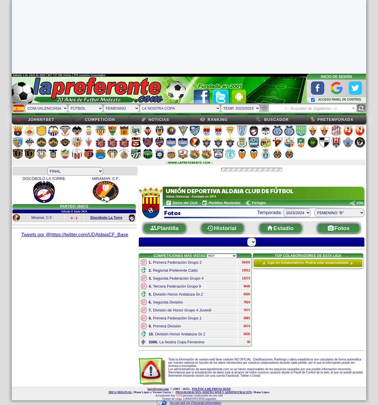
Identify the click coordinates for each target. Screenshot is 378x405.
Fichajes (259, 203)
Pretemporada (335, 119)
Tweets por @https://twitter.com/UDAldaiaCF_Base (74, 234)
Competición (100, 119)
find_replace (361, 108)
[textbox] (312, 108)
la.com (158, 389)
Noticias (159, 119)
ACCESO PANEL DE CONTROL (339, 99)
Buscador (276, 119)
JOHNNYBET (41, 119)
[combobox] (312, 108)
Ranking (218, 119)
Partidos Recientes (225, 203)
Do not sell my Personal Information (189, 402)
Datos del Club (184, 203)
